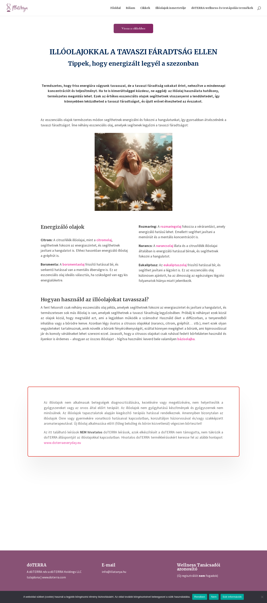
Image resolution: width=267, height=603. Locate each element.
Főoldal (115, 8)
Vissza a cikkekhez (133, 28)
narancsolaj (164, 246)
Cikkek (145, 8)
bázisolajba (186, 339)
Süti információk (232, 596)
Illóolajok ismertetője (170, 8)
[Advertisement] (147, 494)
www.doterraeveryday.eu (62, 443)
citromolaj (104, 240)
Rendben (199, 596)
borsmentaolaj (73, 264)
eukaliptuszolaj (175, 265)
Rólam (130, 8)
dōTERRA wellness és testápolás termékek (222, 8)
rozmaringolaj (170, 226)
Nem (214, 596)
